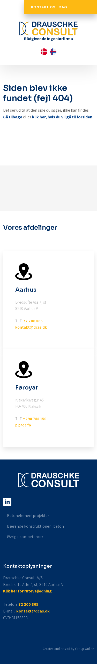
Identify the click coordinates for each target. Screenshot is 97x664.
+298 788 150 (35, 418)
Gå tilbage (12, 117)
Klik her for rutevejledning (27, 591)
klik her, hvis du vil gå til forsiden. (62, 117)
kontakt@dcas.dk (31, 327)
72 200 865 (33, 320)
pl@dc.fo (23, 425)
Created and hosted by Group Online (68, 649)
